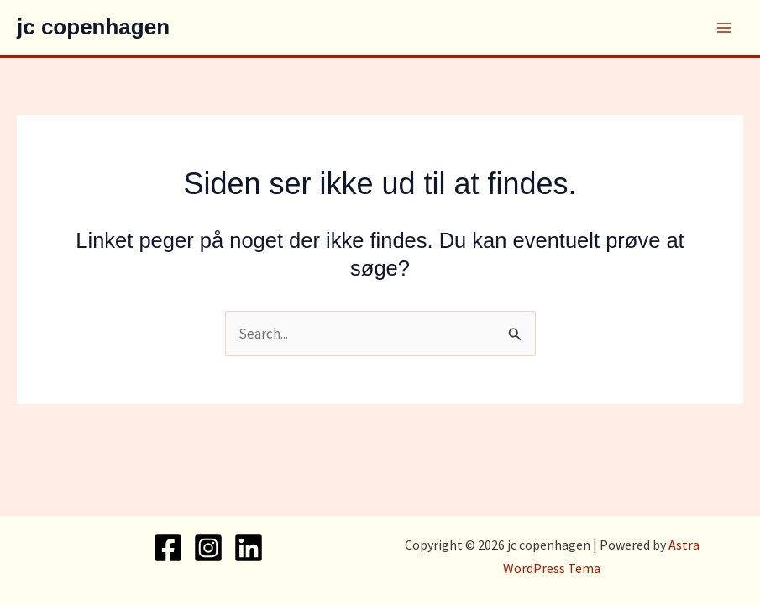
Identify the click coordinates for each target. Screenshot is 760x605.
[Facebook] (168, 548)
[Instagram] (208, 548)
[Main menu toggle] (724, 27)
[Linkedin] (248, 548)
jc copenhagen (93, 26)
